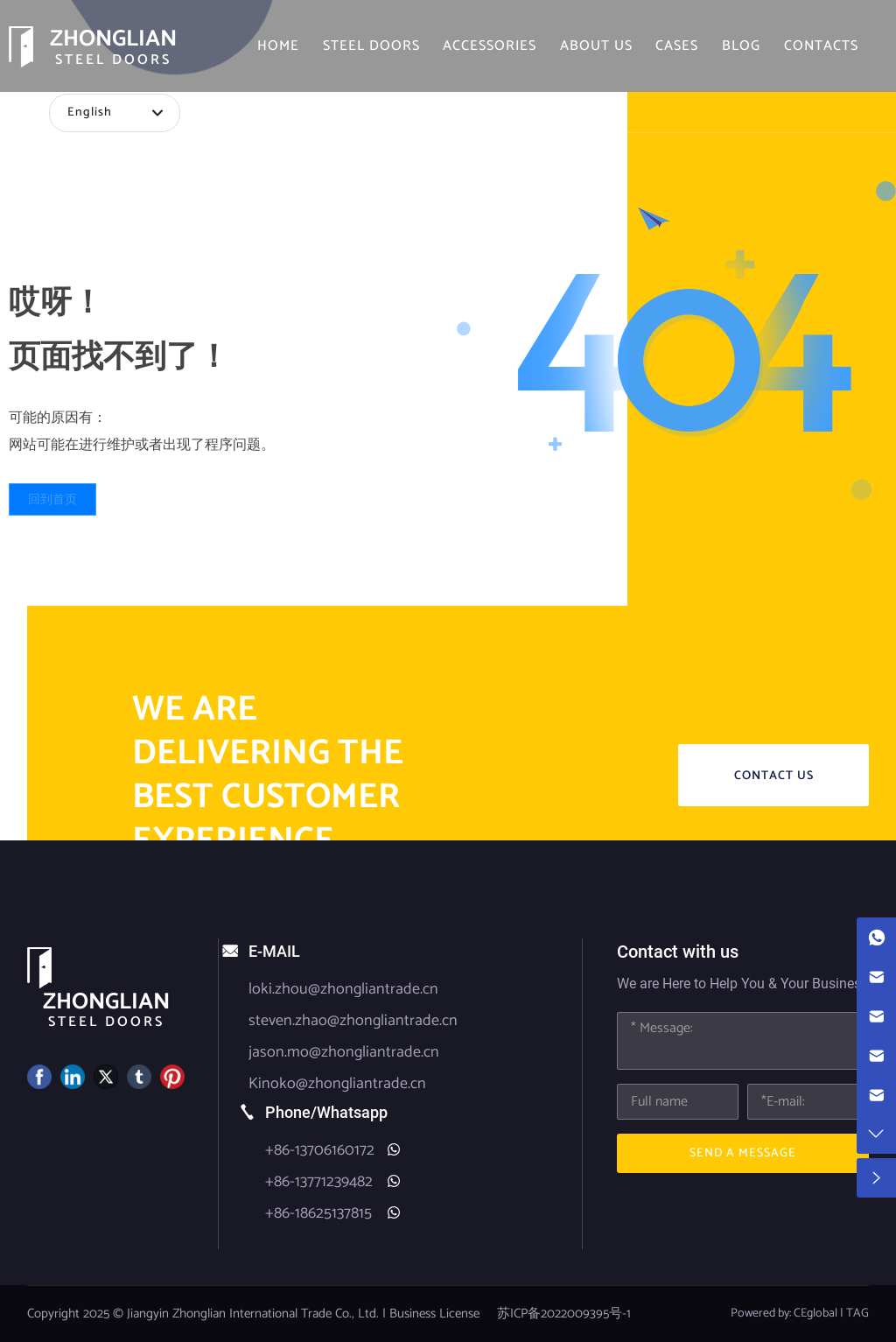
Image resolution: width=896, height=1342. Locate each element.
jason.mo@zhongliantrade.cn (343, 1052)
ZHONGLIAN (113, 39)
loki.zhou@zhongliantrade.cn (343, 989)
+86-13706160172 (319, 1150)
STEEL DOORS (113, 60)
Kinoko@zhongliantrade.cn (337, 1084)
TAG (857, 1313)
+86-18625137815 (318, 1213)
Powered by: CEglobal (784, 1313)
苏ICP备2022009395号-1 (564, 1313)
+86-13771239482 (319, 1182)
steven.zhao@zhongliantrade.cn (353, 1021)
